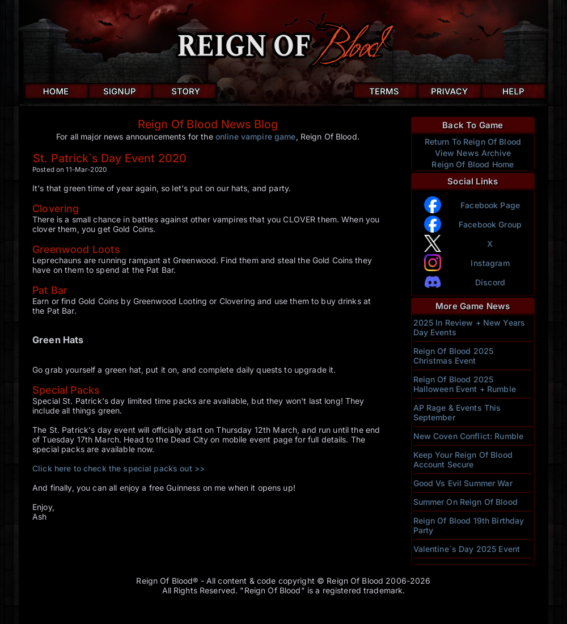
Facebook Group (490, 224)
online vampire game (255, 136)
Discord (490, 282)
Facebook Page (490, 205)
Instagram (490, 263)
